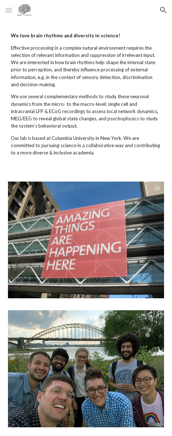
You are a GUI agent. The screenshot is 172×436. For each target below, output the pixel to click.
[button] (8, 10)
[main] (86, 96)
